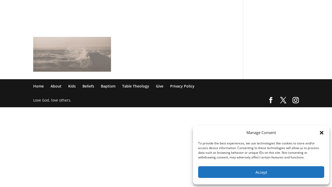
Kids (176, 7)
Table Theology (239, 7)
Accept (261, 172)
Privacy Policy (286, 7)
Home (143, 7)
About (160, 7)
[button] (321, 132)
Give (263, 7)
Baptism (212, 7)
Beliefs (193, 7)
